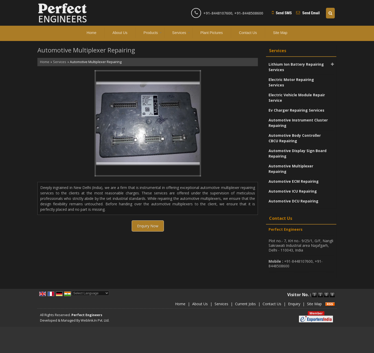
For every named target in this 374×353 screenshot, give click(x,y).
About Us (120, 33)
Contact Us (248, 33)
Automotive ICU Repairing (293, 191)
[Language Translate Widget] (90, 293)
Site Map (280, 33)
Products (153, 33)
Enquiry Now (147, 225)
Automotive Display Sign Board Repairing (297, 153)
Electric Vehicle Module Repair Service (297, 97)
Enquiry (294, 303)
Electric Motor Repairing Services (291, 82)
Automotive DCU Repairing (293, 201)
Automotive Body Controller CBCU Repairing (295, 138)
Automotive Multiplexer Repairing (291, 169)
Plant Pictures (212, 33)
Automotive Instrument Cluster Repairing (298, 123)
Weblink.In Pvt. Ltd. (95, 320)
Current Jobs (245, 303)
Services (181, 33)
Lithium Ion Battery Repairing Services (296, 67)
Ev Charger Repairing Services (296, 110)
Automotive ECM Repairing (294, 181)
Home (91, 33)
